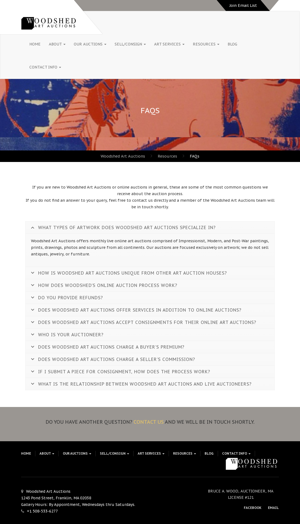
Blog (232, 44)
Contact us (149, 422)
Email (273, 508)
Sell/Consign (130, 44)
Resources (206, 44)
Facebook (252, 508)
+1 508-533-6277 (42, 511)
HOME (35, 44)
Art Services (169, 44)
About (57, 44)
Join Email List (243, 5)
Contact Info (45, 67)
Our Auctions (90, 44)
